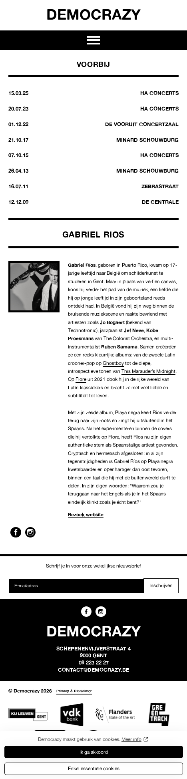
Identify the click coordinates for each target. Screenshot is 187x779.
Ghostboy (113, 363)
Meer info (131, 739)
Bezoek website (85, 514)
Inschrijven (161, 585)
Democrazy (93, 14)
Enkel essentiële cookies (93, 768)
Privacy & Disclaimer (74, 690)
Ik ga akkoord (94, 752)
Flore (81, 379)
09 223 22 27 (94, 662)
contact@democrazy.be (93, 669)
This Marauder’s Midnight (148, 371)
